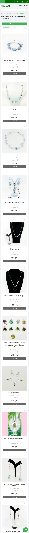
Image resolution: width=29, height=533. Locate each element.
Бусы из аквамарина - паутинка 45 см (14, 155)
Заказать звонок (23, 6)
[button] (12, 1)
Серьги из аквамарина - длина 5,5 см (14, 531)
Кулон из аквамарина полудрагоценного (14, 438)
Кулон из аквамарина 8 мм (14, 392)
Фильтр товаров (15, 24)
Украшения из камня (7, 13)
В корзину (14, 73)
